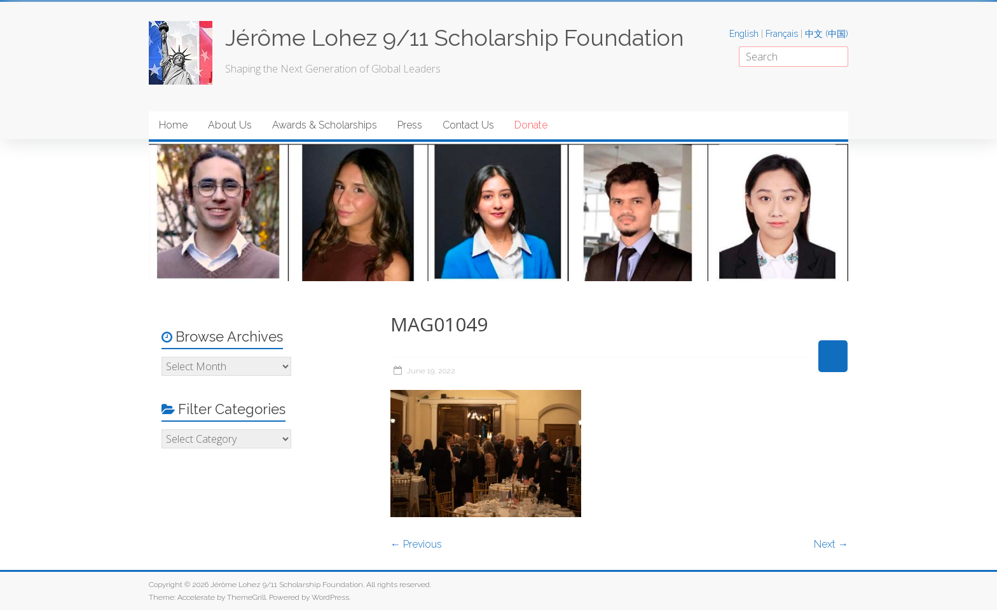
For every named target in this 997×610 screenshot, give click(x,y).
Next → (831, 544)
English (744, 34)
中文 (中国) (826, 34)
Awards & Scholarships (324, 125)
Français (782, 34)
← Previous (416, 544)
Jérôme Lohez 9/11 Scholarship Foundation (454, 37)
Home (173, 125)
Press (409, 125)
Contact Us (468, 125)
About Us (230, 125)
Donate (530, 125)
